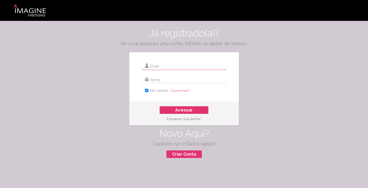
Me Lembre (159, 91)
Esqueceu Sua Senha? (184, 119)
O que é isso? (179, 90)
